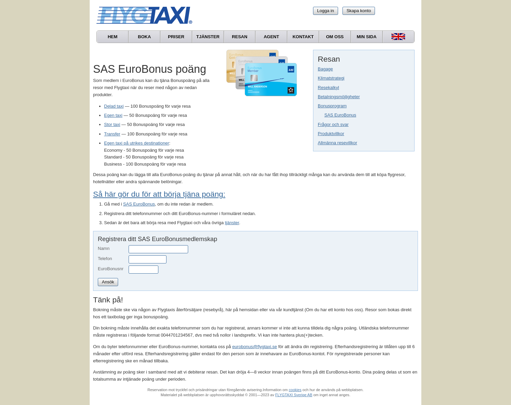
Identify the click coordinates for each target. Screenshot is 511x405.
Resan (239, 36)
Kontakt (303, 36)
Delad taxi (114, 106)
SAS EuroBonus (340, 115)
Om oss (334, 36)
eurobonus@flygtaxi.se (254, 346)
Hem (112, 36)
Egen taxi (113, 115)
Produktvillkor (331, 133)
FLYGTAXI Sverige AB (293, 395)
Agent (271, 36)
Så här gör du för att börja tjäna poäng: (159, 194)
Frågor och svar (333, 124)
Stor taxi (112, 124)
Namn (104, 248)
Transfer (112, 133)
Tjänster (208, 36)
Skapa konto (359, 10)
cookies (295, 390)
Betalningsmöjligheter (339, 96)
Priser (176, 36)
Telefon (105, 258)
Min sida (367, 36)
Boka (144, 36)
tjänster (232, 222)
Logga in (325, 10)
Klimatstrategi (331, 78)
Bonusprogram (332, 105)
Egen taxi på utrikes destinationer (136, 143)
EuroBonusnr (111, 268)
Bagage (325, 68)
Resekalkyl (328, 87)
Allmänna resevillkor (337, 142)
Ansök (108, 281)
